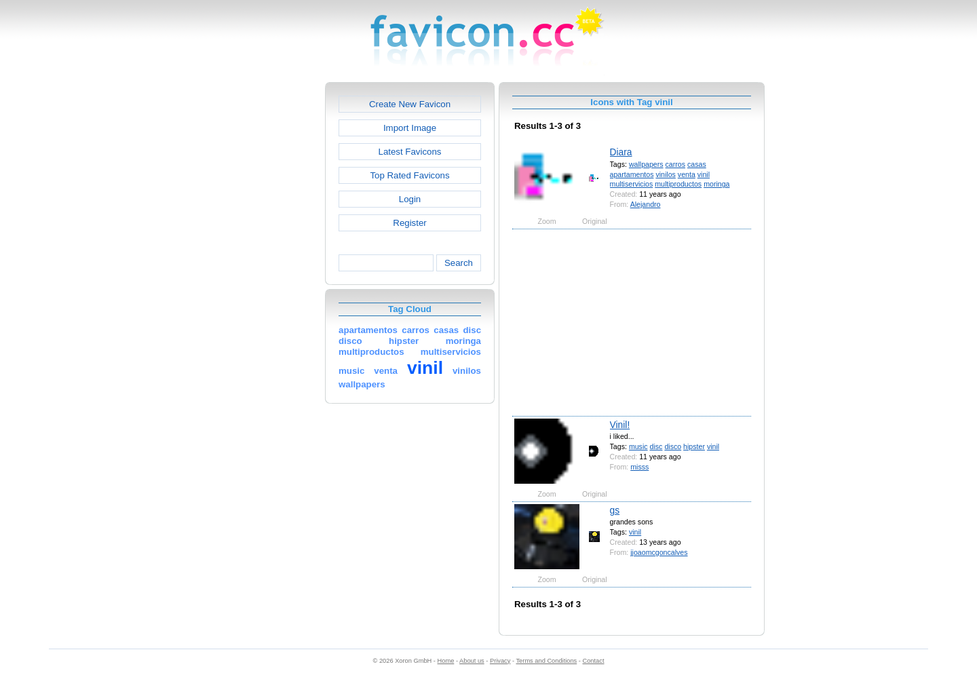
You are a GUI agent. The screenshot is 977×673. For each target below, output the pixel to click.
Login (410, 199)
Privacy (500, 660)
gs (615, 510)
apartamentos (632, 174)
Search (458, 263)
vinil (703, 174)
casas (696, 164)
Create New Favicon (410, 104)
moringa (716, 184)
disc (656, 446)
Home (446, 660)
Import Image (409, 128)
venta (686, 174)
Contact (594, 660)
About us (471, 660)
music (638, 446)
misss (639, 467)
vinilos (665, 174)
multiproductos (678, 184)
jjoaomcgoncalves (658, 552)
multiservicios (631, 184)
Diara (621, 152)
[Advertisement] (266, 285)
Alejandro (645, 204)
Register (409, 223)
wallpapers (646, 164)
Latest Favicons (410, 152)
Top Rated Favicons (409, 175)
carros (675, 164)
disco (672, 446)
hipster (694, 446)
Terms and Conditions (546, 660)
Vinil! (620, 424)
